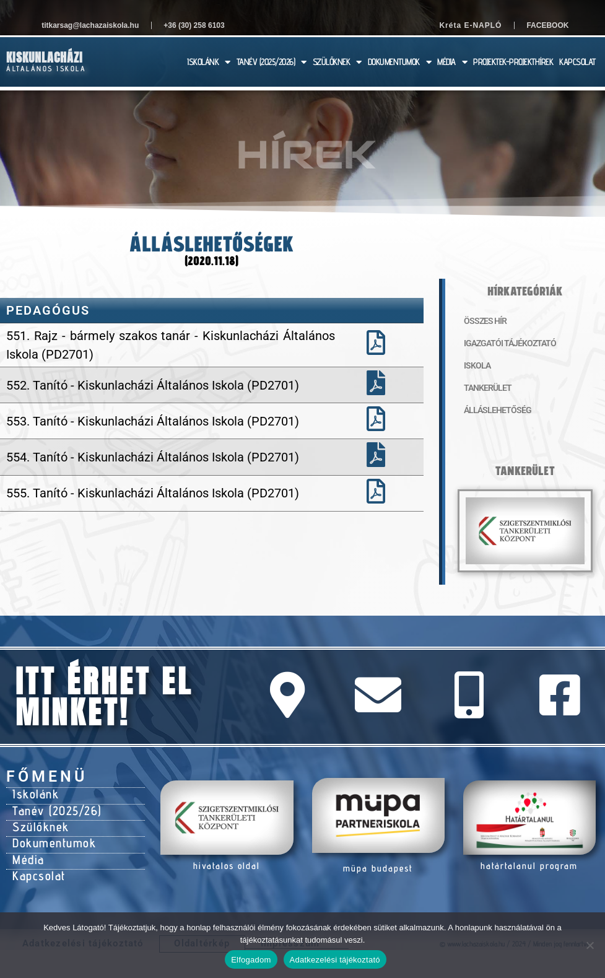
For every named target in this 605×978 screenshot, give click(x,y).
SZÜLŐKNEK (337, 62)
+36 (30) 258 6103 (193, 25)
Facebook (547, 25)
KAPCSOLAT (577, 61)
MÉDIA (452, 62)
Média (26, 846)
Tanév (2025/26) (50, 806)
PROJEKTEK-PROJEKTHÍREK (513, 61)
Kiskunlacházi (44, 57)
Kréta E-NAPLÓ (470, 25)
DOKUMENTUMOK (400, 62)
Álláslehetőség (491, 410)
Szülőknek (36, 819)
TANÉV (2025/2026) (272, 62)
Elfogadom (251, 959)
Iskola (474, 365)
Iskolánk (32, 792)
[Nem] (589, 945)
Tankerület (483, 387)
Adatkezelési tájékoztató (335, 959)
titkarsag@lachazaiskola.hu (90, 25)
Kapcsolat (35, 860)
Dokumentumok (48, 833)
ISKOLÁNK (208, 62)
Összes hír (481, 321)
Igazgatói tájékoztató (501, 343)
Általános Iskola (46, 68)
